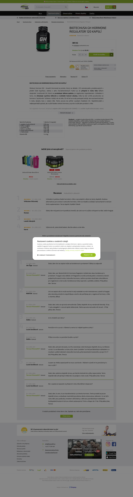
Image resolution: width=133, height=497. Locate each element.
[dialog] (66, 248)
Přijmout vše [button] (88, 255)
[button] (46, 255)
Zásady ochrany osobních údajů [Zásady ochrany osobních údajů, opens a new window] (74, 250)
